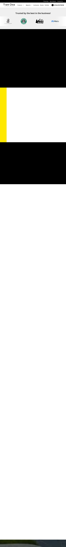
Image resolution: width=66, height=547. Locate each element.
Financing (45, 1)
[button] (20, 5)
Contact (14, 338)
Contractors (36, 5)
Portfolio (47, 5)
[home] (9, 5)
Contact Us (60, 1)
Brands (42, 5)
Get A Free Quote (16, 177)
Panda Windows (15, 50)
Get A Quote (53, 1)
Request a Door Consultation (13, 82)
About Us (28, 5)
